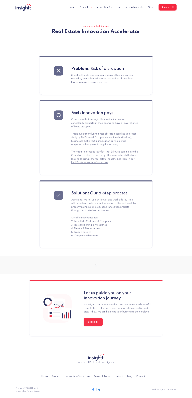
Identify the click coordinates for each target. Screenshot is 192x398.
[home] (23, 7)
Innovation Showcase (109, 7)
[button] (85, 7)
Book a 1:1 (93, 322)
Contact (140, 376)
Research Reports (103, 376)
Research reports (134, 7)
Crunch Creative (169, 390)
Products (57, 376)
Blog (129, 376)
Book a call (167, 7)
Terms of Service (33, 391)
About (150, 7)
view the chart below (118, 137)
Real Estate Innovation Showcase (89, 162)
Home (72, 7)
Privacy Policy (20, 391)
